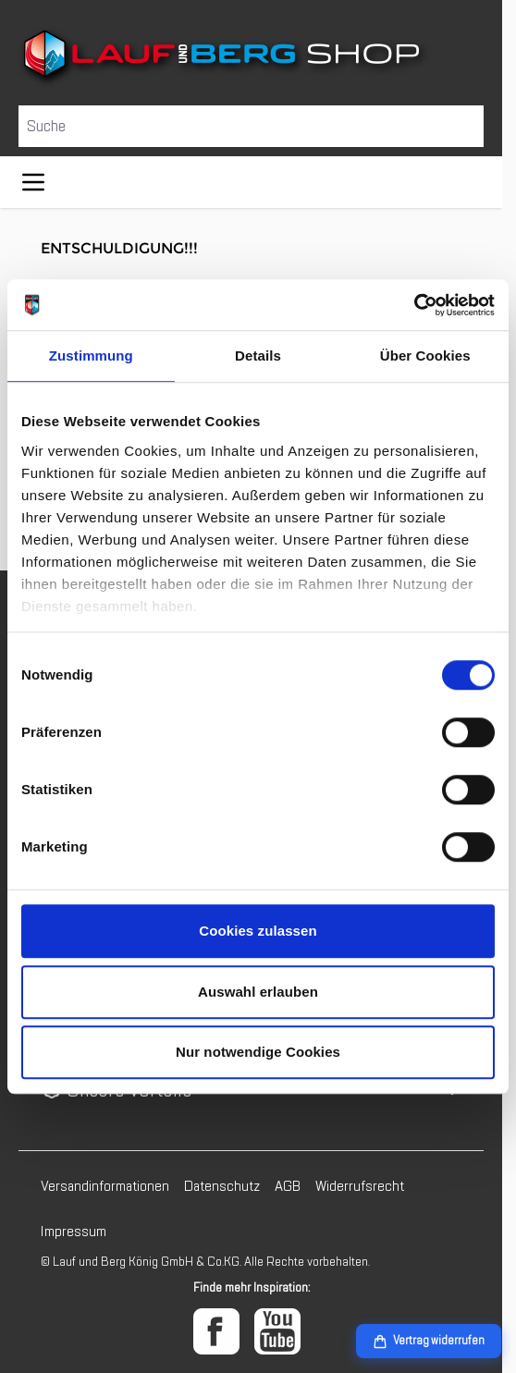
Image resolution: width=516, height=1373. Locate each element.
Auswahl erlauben (258, 991)
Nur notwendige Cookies (258, 1052)
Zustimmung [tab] (91, 355)
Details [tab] (258, 355)
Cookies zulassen (257, 930)
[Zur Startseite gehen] (251, 57)
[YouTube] (277, 1331)
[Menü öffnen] (33, 182)
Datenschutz (222, 1186)
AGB (288, 1186)
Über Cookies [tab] (425, 355)
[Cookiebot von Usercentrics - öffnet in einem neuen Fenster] (414, 305)
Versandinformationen (105, 1186)
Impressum (73, 1231)
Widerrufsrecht (359, 1186)
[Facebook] (216, 1331)
